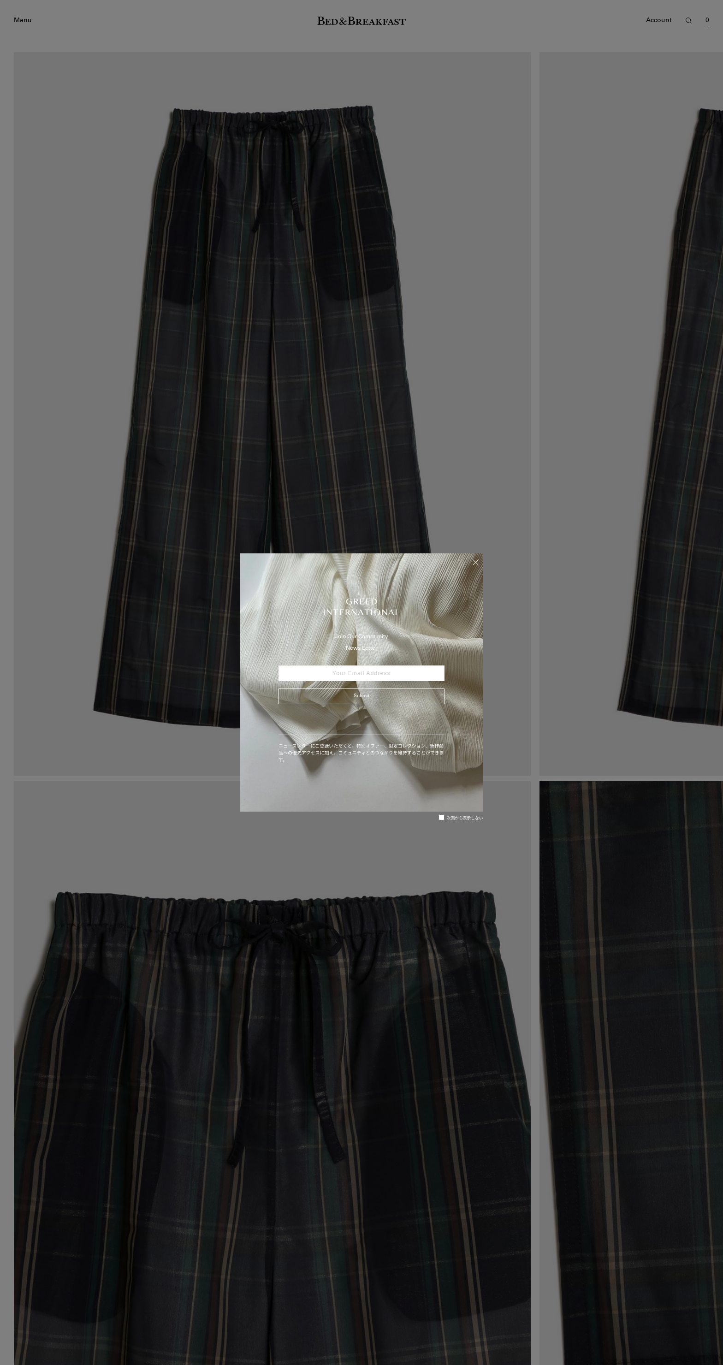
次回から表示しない (461, 817)
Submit (361, 696)
